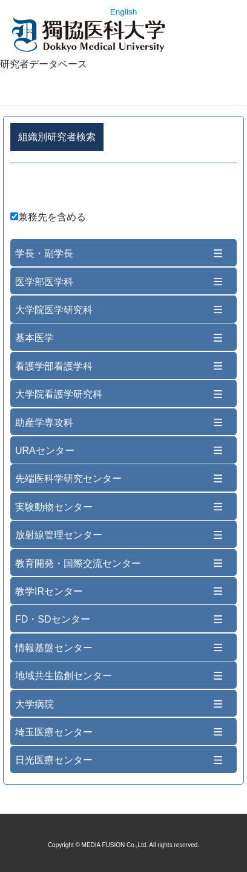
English (123, 11)
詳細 (123, 189)
